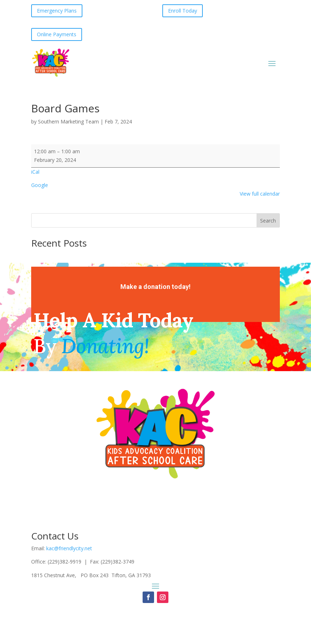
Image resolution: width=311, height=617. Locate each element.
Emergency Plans (57, 10)
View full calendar (260, 193)
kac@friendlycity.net (69, 548)
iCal (35, 171)
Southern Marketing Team (68, 121)
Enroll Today (182, 10)
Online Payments (56, 34)
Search (268, 220)
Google (39, 185)
